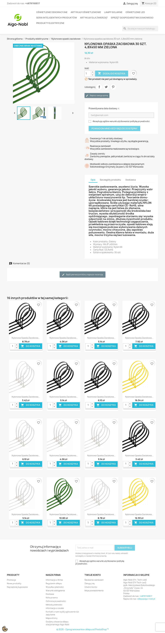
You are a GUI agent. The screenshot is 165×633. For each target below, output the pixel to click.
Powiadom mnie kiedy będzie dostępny (114, 128)
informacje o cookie (55, 608)
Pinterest (113, 87)
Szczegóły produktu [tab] (110, 179)
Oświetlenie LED (135, 12)
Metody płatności (54, 604)
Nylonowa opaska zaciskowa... (26, 338)
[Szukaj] (140, 28)
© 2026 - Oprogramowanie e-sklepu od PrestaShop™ (82, 629)
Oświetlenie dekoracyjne (52, 12)
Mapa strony (51, 618)
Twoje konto (93, 574)
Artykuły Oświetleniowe (86, 12)
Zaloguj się (90, 583)
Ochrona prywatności (56, 601)
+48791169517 (32, 3)
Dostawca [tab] (131, 179)
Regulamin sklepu (54, 583)
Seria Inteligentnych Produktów (56, 17)
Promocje (11, 580)
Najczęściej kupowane (17, 587)
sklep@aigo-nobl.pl (146, 599)
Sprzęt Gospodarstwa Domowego (132, 17)
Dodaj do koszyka (111, 73)
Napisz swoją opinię (97, 95)
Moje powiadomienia (94, 590)
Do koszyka (30, 346)
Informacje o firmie (54, 580)
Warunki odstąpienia (55, 590)
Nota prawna (52, 597)
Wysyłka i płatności (55, 587)
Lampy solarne (113, 12)
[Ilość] (88, 74)
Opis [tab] (93, 179)
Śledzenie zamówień (94, 580)
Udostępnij (99, 87)
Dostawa (50, 594)
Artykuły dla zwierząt (94, 17)
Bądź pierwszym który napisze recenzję (82, 274)
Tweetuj (106, 87)
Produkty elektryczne (50, 23)
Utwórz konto (91, 587)
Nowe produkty (14, 583)
